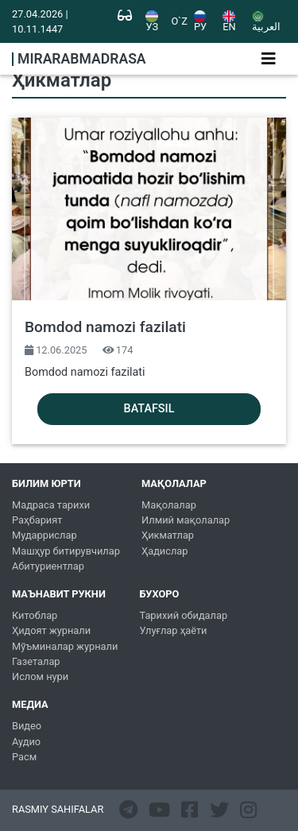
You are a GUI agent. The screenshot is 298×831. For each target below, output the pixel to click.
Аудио (26, 742)
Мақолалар (168, 505)
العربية (266, 21)
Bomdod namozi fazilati (105, 327)
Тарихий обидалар (183, 615)
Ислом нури (40, 676)
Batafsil (149, 409)
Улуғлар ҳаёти (173, 630)
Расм (24, 757)
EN (229, 21)
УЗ (151, 21)
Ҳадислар (164, 551)
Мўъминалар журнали (65, 646)
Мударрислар (44, 535)
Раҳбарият (37, 520)
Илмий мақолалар (185, 520)
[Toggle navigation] (268, 59)
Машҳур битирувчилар (66, 551)
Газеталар (36, 661)
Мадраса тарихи (51, 505)
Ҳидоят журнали (51, 630)
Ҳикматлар (167, 535)
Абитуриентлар (48, 566)
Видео (26, 726)
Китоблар (34, 615)
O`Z (180, 22)
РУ (200, 21)
